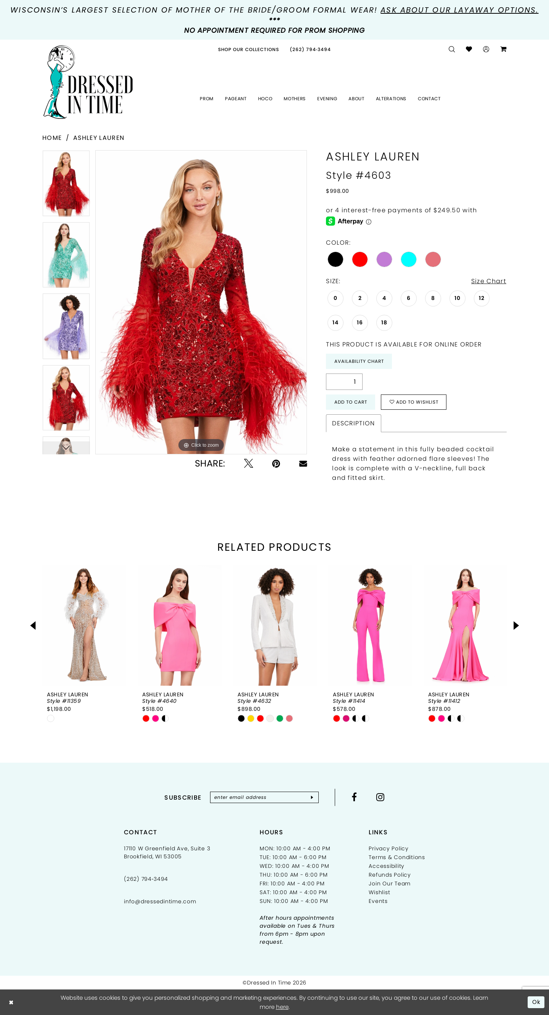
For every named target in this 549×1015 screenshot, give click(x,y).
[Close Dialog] (11, 1002)
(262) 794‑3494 (146, 879)
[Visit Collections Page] (248, 49)
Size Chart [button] (488, 281)
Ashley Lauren (98, 137)
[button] (486, 49)
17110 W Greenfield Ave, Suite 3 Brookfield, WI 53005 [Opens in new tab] (167, 852)
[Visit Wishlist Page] (469, 49)
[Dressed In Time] (88, 82)
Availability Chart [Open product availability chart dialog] (359, 361)
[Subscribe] (312, 797)
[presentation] (84, 625)
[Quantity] (344, 382)
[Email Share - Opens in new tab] (303, 463)
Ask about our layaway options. (459, 10)
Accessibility (387, 866)
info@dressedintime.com (160, 901)
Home (52, 137)
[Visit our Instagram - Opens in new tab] (380, 797)
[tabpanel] (66, 186)
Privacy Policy (389, 848)
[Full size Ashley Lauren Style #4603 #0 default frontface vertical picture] (201, 302)
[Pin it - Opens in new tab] (276, 463)
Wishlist (379, 892)
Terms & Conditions (397, 857)
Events (378, 901)
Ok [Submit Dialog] (536, 1002)
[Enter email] (264, 797)
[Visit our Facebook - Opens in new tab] (354, 797)
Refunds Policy (390, 875)
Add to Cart (350, 402)
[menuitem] (248, 49)
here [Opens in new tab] (282, 1007)
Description (353, 423)
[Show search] (452, 49)
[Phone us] (310, 49)
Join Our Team (390, 883)
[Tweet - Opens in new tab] (248, 463)
